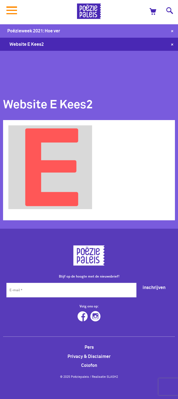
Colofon (89, 365)
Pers (89, 347)
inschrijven (154, 287)
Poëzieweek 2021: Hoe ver (33, 30)
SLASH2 (112, 376)
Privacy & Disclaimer (89, 356)
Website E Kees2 (26, 44)
